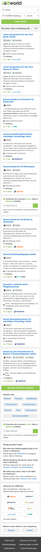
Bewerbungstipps (9, 544)
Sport (18, 410)
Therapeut (19, 399)
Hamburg (22, 28)
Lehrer (7, 28)
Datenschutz (9, 540)
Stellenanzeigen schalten (29, 544)
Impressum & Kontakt (28, 540)
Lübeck (34, 479)
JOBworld (21, 454)
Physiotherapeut (29, 404)
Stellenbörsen (9, 548)
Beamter (7, 399)
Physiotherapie (11, 404)
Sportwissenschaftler (20, 416)
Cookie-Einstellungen (28, 548)
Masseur (8, 410)
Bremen (24, 479)
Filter (36, 28)
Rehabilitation (31, 399)
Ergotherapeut (30, 410)
